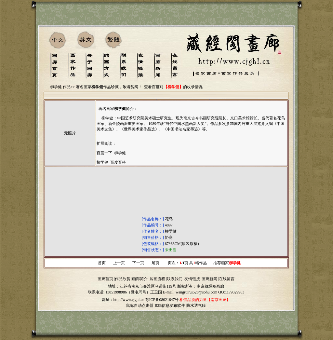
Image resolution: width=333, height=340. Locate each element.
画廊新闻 (209, 279)
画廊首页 (105, 279)
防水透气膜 (196, 305)
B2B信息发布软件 (169, 305)
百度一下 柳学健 (111, 153)
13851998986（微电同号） (127, 292)
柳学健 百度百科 (111, 162)
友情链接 (192, 279)
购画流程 (157, 279)
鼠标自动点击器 (139, 305)
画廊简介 (140, 279)
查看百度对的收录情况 (173, 87)
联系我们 (174, 279)
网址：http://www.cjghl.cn (123, 299)
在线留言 (226, 279)
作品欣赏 (122, 279)
